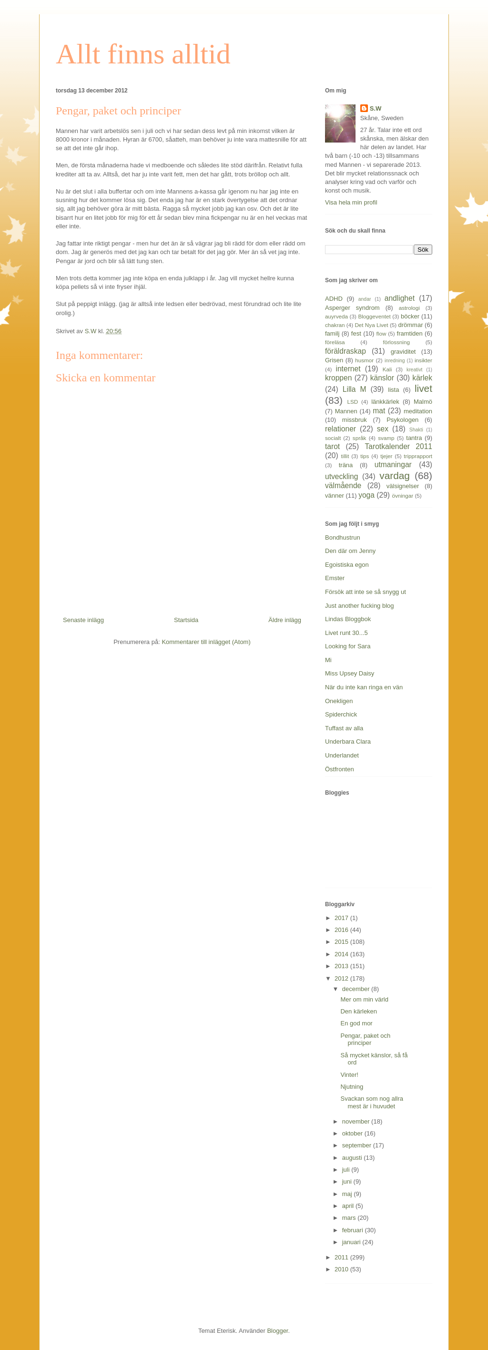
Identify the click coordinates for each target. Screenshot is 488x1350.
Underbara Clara (348, 741)
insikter (423, 360)
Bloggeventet (374, 316)
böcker (410, 316)
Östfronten (339, 769)
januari (352, 1242)
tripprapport (418, 456)
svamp (386, 438)
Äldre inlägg (284, 620)
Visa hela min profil (351, 202)
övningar (402, 495)
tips (364, 456)
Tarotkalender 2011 (398, 446)
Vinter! (349, 1074)
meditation (418, 411)
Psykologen (402, 419)
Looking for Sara (347, 646)
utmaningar (393, 464)
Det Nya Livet (371, 325)
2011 (342, 1257)
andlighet (400, 298)
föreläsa (335, 342)
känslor (382, 378)
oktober (353, 1133)
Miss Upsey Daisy (349, 673)
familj (332, 333)
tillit (345, 456)
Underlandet (342, 755)
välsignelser (402, 486)
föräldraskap (345, 351)
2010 (342, 1269)
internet (348, 369)
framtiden (410, 333)
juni (348, 1181)
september (357, 1145)
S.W (376, 108)
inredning (395, 360)
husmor (364, 360)
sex (382, 429)
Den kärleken (358, 1011)
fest (356, 333)
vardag (394, 475)
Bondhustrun (342, 537)
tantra (414, 437)
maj (348, 1193)
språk (359, 438)
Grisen (334, 360)
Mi (328, 660)
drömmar (410, 324)
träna (346, 465)
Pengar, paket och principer (365, 1039)
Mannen (346, 411)
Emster (335, 578)
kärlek (422, 378)
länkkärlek (385, 401)
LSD (352, 402)
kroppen (338, 378)
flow (381, 333)
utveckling (341, 476)
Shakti (416, 429)
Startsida (186, 620)
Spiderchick (341, 714)
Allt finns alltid (143, 54)
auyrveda (336, 316)
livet (423, 388)
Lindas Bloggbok (348, 619)
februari (353, 1230)
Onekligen (339, 701)
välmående (343, 485)
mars (350, 1217)
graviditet (403, 351)
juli (347, 1169)
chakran (335, 325)
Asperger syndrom (352, 307)
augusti (353, 1157)
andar (364, 299)
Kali (387, 369)
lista (393, 389)
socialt (333, 438)
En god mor (356, 1023)
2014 (342, 954)
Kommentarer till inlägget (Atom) (206, 641)
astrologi (409, 308)
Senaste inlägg (83, 620)
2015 (342, 941)
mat (379, 411)
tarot (332, 446)
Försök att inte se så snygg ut (365, 591)
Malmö (423, 401)
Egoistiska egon (347, 564)
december (356, 988)
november (356, 1121)
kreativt (415, 369)
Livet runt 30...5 (346, 632)
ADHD (334, 298)
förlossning (396, 342)
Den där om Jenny (350, 550)
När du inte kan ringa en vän (364, 687)
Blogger (277, 1330)
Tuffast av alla (344, 728)
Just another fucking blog (359, 605)
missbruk (354, 419)
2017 (342, 917)
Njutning (351, 1086)
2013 (342, 966)
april (349, 1205)
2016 (342, 929)
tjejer (386, 456)
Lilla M (354, 389)
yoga (366, 495)
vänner (334, 495)
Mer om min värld (364, 999)
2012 (342, 978)
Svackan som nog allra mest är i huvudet (371, 1102)
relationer (340, 429)
